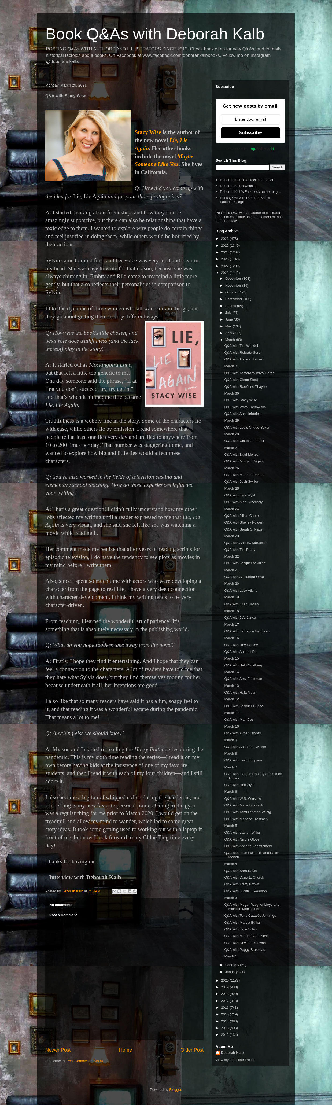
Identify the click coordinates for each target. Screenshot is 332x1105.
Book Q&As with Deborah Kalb (154, 34)
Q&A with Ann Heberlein (242, 414)
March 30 (231, 393)
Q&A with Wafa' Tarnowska (245, 407)
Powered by (250, 149)
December (233, 279)
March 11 (231, 713)
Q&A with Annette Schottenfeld (248, 846)
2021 (225, 273)
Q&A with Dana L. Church (244, 877)
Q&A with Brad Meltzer (241, 454)
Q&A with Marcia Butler (242, 922)
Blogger (175, 1090)
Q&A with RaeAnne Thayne (245, 387)
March (230, 340)
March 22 (231, 556)
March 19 (231, 597)
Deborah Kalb (232, 1053)
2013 (225, 1028)
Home (125, 1050)
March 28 (231, 434)
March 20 (231, 583)
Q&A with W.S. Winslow (242, 799)
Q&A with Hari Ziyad (239, 785)
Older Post (192, 1050)
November (233, 285)
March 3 (230, 898)
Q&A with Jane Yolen (240, 929)
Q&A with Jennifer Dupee (243, 706)
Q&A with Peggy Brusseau (244, 950)
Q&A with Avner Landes (242, 733)
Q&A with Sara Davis (240, 871)
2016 (225, 1007)
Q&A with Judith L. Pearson (245, 891)
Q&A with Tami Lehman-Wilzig (247, 812)
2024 (225, 252)
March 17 (231, 625)
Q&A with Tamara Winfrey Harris (249, 373)
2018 (225, 994)
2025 (225, 246)
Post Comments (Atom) (85, 1061)
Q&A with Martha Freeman (244, 475)
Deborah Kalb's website (238, 186)
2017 (225, 1001)
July (229, 313)
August (231, 306)
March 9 (230, 740)
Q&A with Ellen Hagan (241, 604)
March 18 (231, 611)
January (232, 972)
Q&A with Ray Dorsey (241, 645)
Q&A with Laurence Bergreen (246, 631)
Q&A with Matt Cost (239, 719)
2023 (225, 259)
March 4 (230, 864)
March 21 (231, 570)
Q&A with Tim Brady (239, 550)
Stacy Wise (148, 132)
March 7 (230, 767)
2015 (225, 1014)
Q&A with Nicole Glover (242, 839)
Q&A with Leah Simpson (243, 760)
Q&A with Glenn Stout (241, 380)
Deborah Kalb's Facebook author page (249, 192)
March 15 (231, 658)
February (232, 965)
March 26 (231, 468)
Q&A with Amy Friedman (243, 679)
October (232, 292)
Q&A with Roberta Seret (242, 353)
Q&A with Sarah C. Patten (244, 529)
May (229, 326)
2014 (225, 1021)
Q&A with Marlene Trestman (246, 819)
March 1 (230, 956)
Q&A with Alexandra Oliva (244, 577)
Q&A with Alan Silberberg (243, 502)
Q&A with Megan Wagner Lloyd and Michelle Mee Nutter (251, 907)
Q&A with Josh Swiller (241, 482)
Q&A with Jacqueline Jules (244, 563)
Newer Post (58, 1050)
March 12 (231, 699)
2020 (225, 980)
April (229, 333)
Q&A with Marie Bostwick (243, 805)
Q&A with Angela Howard (243, 359)
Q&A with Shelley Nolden (243, 522)
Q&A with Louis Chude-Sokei (246, 427)
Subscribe (250, 132)
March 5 (230, 826)
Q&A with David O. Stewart (245, 943)
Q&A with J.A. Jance (240, 618)
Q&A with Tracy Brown (241, 884)
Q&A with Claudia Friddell (244, 441)
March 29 (231, 420)
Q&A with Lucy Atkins (240, 590)
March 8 (230, 754)
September (234, 299)
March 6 (230, 792)
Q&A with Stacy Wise (240, 400)
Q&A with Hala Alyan (240, 692)
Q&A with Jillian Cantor (242, 516)
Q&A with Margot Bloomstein (246, 936)
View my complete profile (235, 1060)
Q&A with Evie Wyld (239, 495)
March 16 (231, 638)
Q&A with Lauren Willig (242, 832)
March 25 (231, 489)
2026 (225, 239)
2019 (225, 987)
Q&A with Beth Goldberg (243, 665)
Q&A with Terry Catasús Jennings (250, 916)
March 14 (231, 672)
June (229, 319)
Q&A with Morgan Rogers (244, 461)
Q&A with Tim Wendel (241, 346)
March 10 (231, 726)
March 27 (231, 448)
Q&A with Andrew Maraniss (245, 543)
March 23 (231, 536)
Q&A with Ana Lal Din (240, 652)
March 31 (231, 366)
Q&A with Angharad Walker (245, 747)
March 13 (231, 686)
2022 (225, 266)
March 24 (231, 509)
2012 (225, 1035)
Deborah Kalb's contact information (247, 180)
